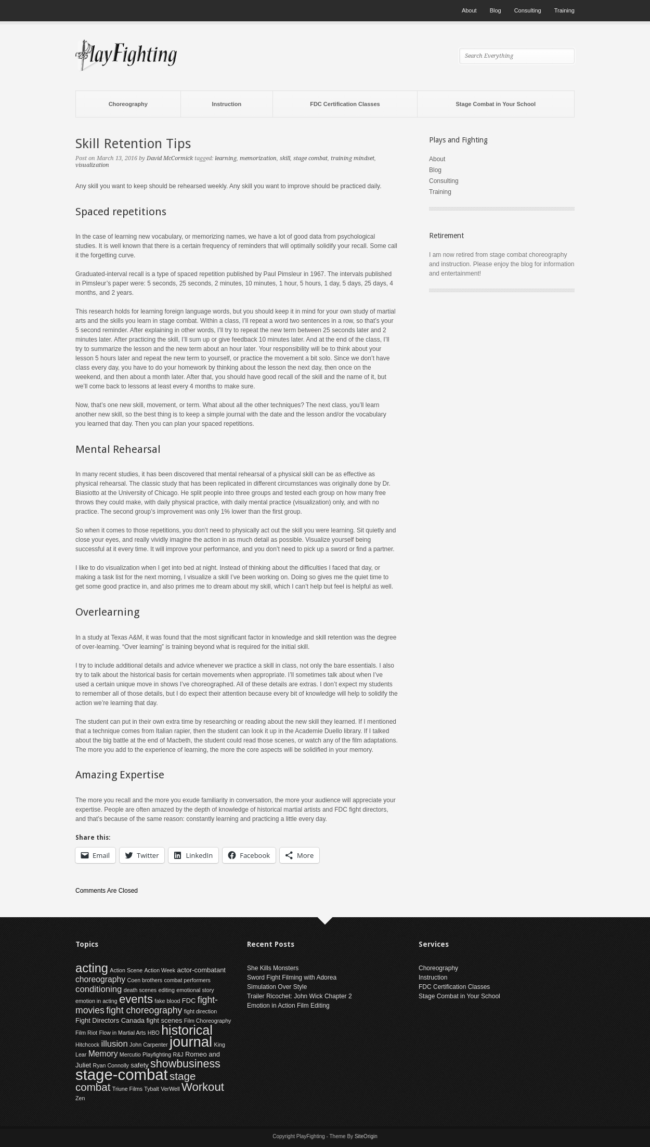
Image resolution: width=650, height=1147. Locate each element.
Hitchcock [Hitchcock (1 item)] (87, 1044)
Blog (495, 10)
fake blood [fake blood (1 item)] (167, 1001)
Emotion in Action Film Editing (288, 1005)
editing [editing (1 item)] (167, 990)
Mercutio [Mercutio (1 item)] (130, 1054)
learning (226, 158)
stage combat (310, 158)
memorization (258, 158)
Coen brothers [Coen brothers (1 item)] (145, 980)
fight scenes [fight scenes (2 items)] (164, 1020)
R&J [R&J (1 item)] (178, 1054)
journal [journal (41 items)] (191, 1042)
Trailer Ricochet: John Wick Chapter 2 (299, 996)
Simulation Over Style (277, 986)
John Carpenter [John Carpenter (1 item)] (148, 1044)
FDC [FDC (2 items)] (189, 1001)
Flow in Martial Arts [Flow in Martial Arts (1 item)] (122, 1032)
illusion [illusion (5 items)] (114, 1044)
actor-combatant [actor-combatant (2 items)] (201, 970)
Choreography (128, 104)
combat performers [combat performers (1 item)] (187, 980)
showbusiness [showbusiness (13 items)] (185, 1064)
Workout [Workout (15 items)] (202, 1086)
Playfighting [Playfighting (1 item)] (156, 1054)
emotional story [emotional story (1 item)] (195, 990)
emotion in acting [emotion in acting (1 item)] (96, 1001)
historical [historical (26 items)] (187, 1030)
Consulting (527, 10)
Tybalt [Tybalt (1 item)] (151, 1089)
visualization (92, 165)
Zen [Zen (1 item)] (80, 1098)
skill (285, 158)
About (469, 10)
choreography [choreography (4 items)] (100, 979)
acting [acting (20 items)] (91, 968)
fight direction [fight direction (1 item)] (200, 1011)
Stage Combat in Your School (496, 104)
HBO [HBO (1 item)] (154, 1032)
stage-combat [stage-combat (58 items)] (121, 1074)
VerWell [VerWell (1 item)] (170, 1089)
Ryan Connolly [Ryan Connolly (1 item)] (111, 1065)
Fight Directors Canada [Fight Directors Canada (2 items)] (110, 1020)
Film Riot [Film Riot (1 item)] (86, 1032)
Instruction (226, 104)
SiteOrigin (366, 1136)
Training (564, 10)
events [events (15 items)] (136, 999)
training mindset (352, 158)
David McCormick (170, 158)
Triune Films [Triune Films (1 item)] (127, 1089)
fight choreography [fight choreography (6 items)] (144, 1010)
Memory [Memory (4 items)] (103, 1053)
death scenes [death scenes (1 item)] (140, 990)
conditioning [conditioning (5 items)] (98, 989)
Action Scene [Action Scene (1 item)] (126, 970)
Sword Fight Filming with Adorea (291, 977)
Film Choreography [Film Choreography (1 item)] (207, 1021)
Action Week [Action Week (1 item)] (160, 970)
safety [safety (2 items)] (140, 1065)
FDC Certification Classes (345, 104)
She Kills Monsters (272, 968)
